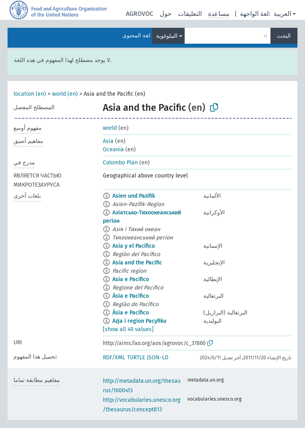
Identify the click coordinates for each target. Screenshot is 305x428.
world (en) (65, 94)
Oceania (113, 149)
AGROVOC (139, 13)
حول (166, 13)
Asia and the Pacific (137, 262)
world (110, 128)
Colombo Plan (120, 162)
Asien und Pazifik (133, 196)
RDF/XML (114, 357)
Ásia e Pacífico (130, 296)
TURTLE (136, 357)
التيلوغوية (167, 36)
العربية (282, 13)
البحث (284, 36)
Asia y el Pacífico (133, 246)
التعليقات (190, 13)
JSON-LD (157, 357)
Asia (108, 141)
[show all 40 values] (128, 329)
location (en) (30, 94)
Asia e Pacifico (130, 279)
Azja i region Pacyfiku (139, 321)
